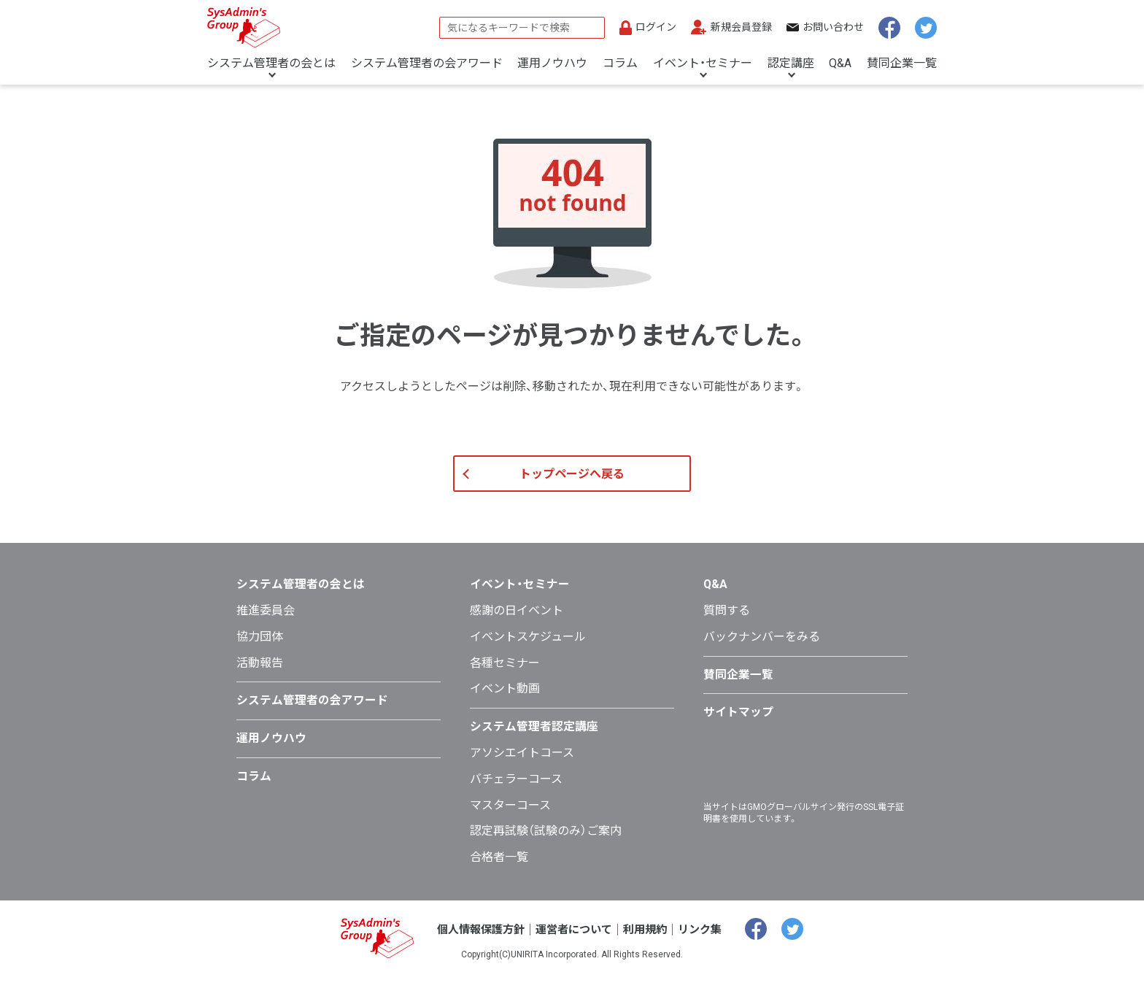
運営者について (574, 942)
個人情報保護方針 (475, 942)
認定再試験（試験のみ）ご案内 (546, 844)
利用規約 (649, 942)
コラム (620, 63)
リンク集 (707, 942)
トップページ (233, 103)
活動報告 (259, 675)
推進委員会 (265, 623)
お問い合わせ (833, 27)
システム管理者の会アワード (427, 63)
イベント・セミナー (702, 63)
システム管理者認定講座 (534, 739)
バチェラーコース (516, 791)
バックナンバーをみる (761, 649)
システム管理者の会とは (271, 63)
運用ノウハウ (552, 63)
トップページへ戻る (572, 487)
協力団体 (259, 649)
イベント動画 (505, 702)
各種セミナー (505, 675)
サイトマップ (738, 725)
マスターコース (510, 818)
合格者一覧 (499, 869)
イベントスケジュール (528, 649)
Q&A (840, 63)
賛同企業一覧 (902, 63)
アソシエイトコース (522, 765)
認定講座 (791, 63)
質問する (726, 623)
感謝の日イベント (516, 623)
